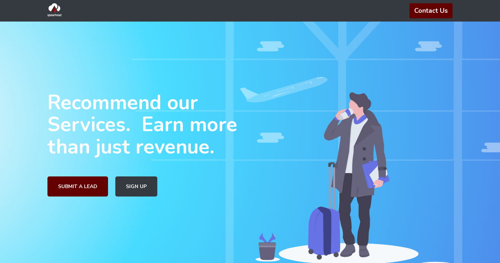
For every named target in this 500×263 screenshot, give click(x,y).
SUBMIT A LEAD (77, 186)
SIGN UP (136, 186)
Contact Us (431, 10)
